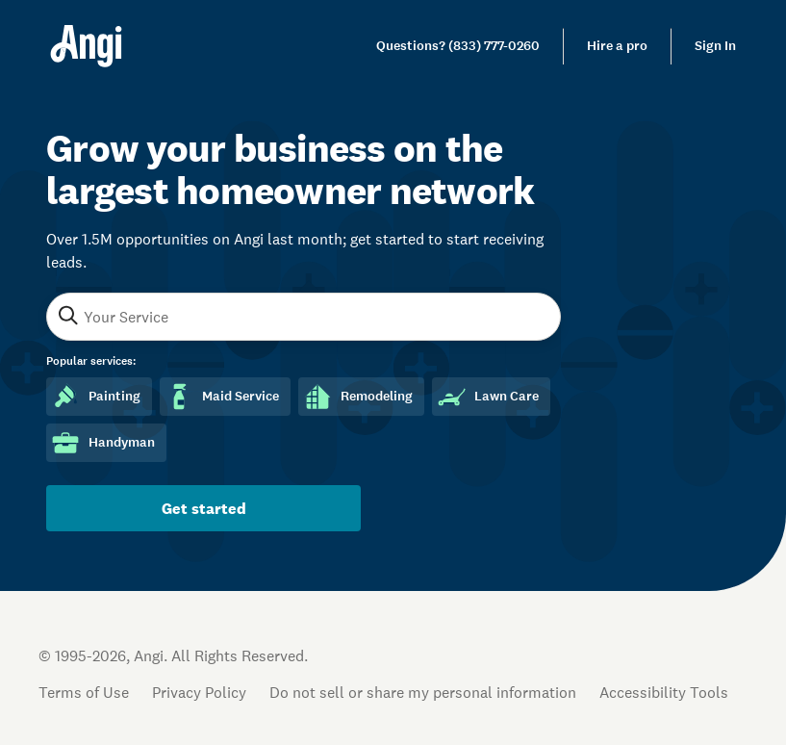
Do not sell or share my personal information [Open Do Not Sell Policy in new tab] (422, 692)
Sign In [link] (715, 46)
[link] (458, 46)
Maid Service (221, 396)
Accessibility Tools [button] (663, 692)
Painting (95, 396)
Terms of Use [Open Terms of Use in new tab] (83, 692)
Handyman (102, 442)
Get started (204, 508)
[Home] (86, 46)
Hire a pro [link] (617, 46)
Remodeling (357, 396)
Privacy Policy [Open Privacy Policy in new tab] (199, 692)
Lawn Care (487, 396)
